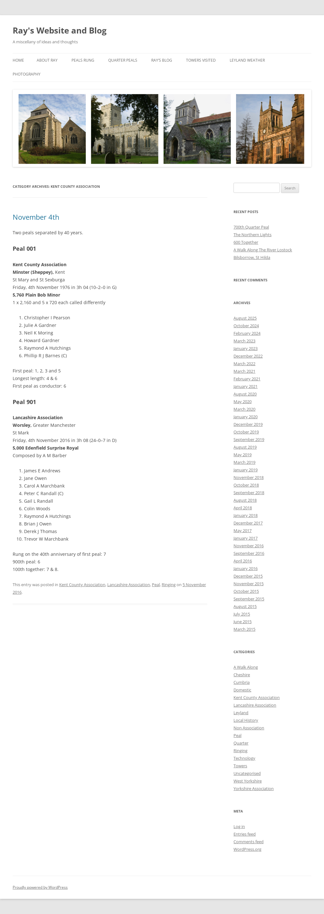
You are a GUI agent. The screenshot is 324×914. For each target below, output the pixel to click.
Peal (156, 584)
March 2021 (244, 371)
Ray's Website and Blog (60, 30)
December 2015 (248, 576)
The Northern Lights (252, 234)
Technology (244, 758)
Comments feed (249, 841)
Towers (240, 766)
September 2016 (249, 553)
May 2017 (243, 530)
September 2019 (249, 439)
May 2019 (243, 454)
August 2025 (245, 318)
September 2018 (249, 492)
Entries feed (245, 834)
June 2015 (243, 621)
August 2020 (245, 394)
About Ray (47, 60)
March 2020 (244, 409)
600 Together (246, 242)
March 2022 (244, 363)
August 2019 (245, 447)
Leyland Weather (247, 60)
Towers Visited (201, 60)
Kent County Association (82, 584)
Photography (26, 74)
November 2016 (249, 546)
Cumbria (242, 682)
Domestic (242, 690)
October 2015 (246, 591)
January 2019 (246, 470)
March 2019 (244, 462)
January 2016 (246, 568)
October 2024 (246, 325)
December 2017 (248, 523)
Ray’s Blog (161, 60)
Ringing (169, 584)
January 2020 (246, 417)
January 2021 (246, 386)
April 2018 (243, 508)
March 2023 (244, 341)
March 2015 (244, 629)
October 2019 (246, 432)
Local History (246, 720)
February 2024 (247, 333)
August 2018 (245, 500)
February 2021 (247, 379)
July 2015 (242, 614)
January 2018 (246, 515)
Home (18, 60)
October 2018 (246, 485)
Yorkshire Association (254, 788)
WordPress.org (247, 849)
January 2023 (246, 348)
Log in (239, 826)
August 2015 (245, 606)
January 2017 (246, 538)
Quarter (241, 743)
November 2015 (249, 583)
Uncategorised (247, 773)
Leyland (241, 712)
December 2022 (248, 356)
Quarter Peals (122, 60)
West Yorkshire (248, 781)
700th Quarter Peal (251, 227)
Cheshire (242, 675)
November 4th (36, 217)
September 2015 (249, 599)
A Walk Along (246, 667)
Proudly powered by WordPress (40, 887)
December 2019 (248, 424)
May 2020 (243, 401)
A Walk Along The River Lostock (263, 250)
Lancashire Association (128, 584)
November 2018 (249, 477)
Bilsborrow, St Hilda (252, 257)
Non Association (249, 728)
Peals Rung (83, 60)
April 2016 (243, 561)
